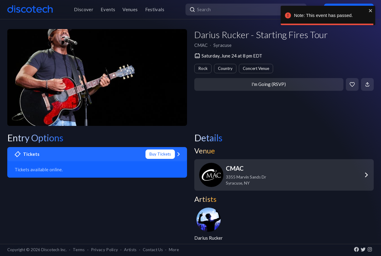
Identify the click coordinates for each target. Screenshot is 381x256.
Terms (79, 249)
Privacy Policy (104, 249)
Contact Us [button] (153, 249)
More (174, 249)
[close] (371, 10)
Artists (130, 249)
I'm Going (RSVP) (269, 84)
